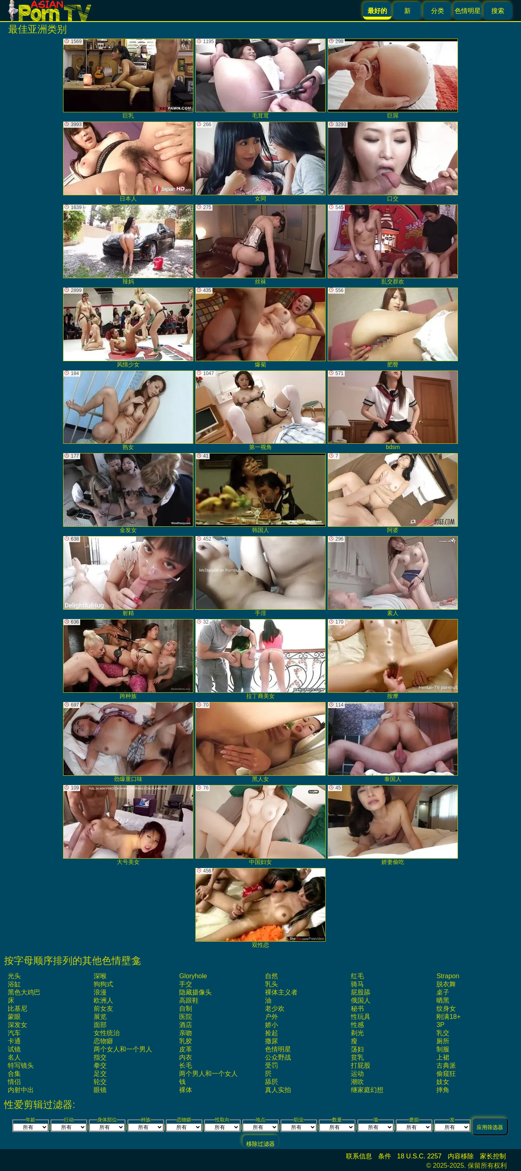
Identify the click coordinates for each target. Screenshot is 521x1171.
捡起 (271, 1032)
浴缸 (14, 984)
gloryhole (193, 976)
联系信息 (359, 1156)
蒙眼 (14, 1016)
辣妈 (128, 245)
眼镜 (100, 1089)
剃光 (357, 1032)
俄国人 (360, 1000)
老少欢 (275, 1008)
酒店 (185, 1024)
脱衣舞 (446, 984)
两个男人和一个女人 (208, 1073)
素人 (393, 576)
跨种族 (128, 659)
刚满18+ (448, 1016)
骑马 (357, 984)
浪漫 (100, 992)
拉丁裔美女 (260, 659)
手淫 (260, 576)
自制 (185, 1008)
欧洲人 (103, 1000)
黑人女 (260, 742)
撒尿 (271, 1041)
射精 (128, 576)
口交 (393, 162)
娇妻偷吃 (393, 825)
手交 (185, 984)
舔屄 (271, 1081)
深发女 (17, 1024)
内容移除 (461, 1156)
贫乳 (357, 1057)
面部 (100, 1024)
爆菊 (260, 328)
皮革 (185, 1049)
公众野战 (278, 1057)
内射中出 (21, 1089)
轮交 (100, 1081)
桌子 (442, 992)
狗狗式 (103, 984)
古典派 (446, 1065)
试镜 (14, 1049)
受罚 (271, 1065)
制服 (442, 1049)
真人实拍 (278, 1089)
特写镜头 (21, 1065)
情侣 (14, 1081)
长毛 (185, 1065)
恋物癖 (103, 1041)
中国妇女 (260, 825)
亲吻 (185, 1032)
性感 (357, 1024)
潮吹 (357, 1081)
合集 (14, 1073)
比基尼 (17, 1008)
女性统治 (107, 1032)
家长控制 (493, 1156)
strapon (447, 976)
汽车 (14, 1032)
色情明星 (468, 10)
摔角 (442, 1089)
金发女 (128, 493)
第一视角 (260, 411)
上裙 (442, 1057)
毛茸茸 (260, 79)
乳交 (442, 1032)
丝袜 (260, 245)
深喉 (100, 976)
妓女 (442, 1081)
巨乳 (128, 79)
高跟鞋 (189, 1000)
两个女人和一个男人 (123, 1049)
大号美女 (128, 825)
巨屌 (393, 79)
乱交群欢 (393, 245)
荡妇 (357, 1049)
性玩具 (360, 1016)
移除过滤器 (260, 1143)
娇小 (271, 1024)
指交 (100, 1057)
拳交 (100, 1065)
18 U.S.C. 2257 (419, 1156)
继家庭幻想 (367, 1089)
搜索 (497, 10)
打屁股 (360, 1065)
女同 (260, 162)
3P (440, 1024)
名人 (14, 1057)
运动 (357, 1073)
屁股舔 (360, 992)
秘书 (357, 1008)
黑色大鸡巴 (24, 992)
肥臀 (393, 328)
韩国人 (260, 493)
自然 (271, 976)
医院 (185, 1016)
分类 (437, 10)
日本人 (128, 162)
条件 (384, 1156)
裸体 (185, 1089)
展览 (100, 1016)
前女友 (103, 1008)
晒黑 (442, 1000)
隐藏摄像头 (195, 992)
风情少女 (128, 328)
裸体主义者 (281, 992)
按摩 (393, 659)
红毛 (357, 976)
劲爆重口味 (128, 742)
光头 (14, 976)
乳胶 (185, 1041)
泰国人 (393, 742)
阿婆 (393, 493)
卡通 (14, 1041)
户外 (271, 1016)
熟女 (128, 411)
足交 (100, 1073)
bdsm (393, 411)
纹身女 (446, 1008)
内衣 (185, 1057)
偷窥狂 (446, 1073)
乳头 (271, 984)
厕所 (442, 1041)
